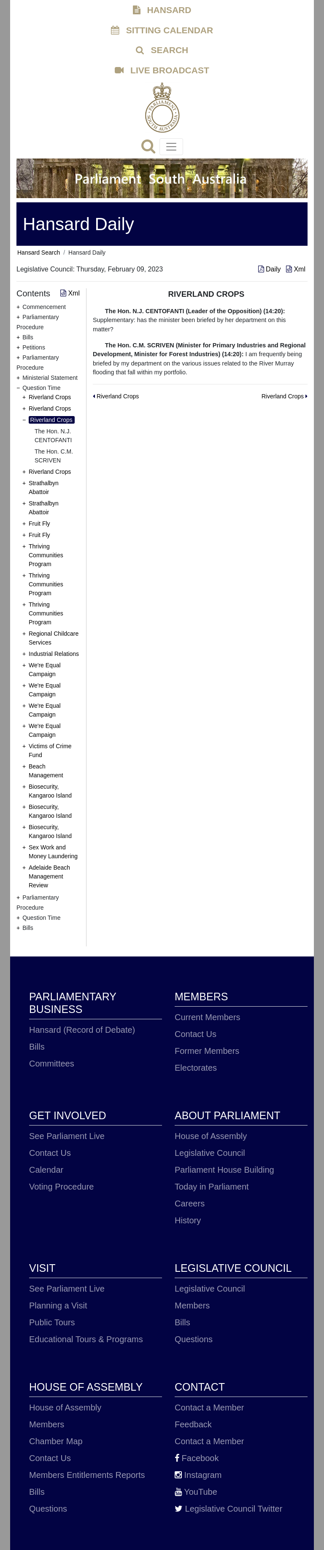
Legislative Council (210, 1153)
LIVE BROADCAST (162, 70)
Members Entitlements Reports (87, 1475)
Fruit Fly (39, 523)
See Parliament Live (67, 1136)
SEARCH (162, 50)
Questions (194, 1339)
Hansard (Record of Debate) (82, 1029)
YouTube (196, 1491)
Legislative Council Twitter (228, 1508)
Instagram (198, 1475)
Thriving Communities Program (46, 555)
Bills (37, 1046)
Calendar (46, 1169)
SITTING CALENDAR (162, 30)
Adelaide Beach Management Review (49, 876)
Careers (190, 1203)
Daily (270, 269)
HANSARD (162, 10)
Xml (295, 269)
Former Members (207, 1051)
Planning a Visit (58, 1305)
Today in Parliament (212, 1186)
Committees (51, 1063)
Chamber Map (56, 1441)
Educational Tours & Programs (86, 1339)
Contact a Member (209, 1407)
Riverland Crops (50, 397)
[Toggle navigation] (171, 146)
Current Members (207, 1017)
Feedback (193, 1424)
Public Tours (52, 1322)
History (188, 1220)
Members (192, 1305)
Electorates (196, 1067)
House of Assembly (211, 1136)
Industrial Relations (54, 653)
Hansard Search (38, 252)
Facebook (197, 1458)
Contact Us (195, 1034)
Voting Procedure (61, 1186)
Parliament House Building (224, 1169)
